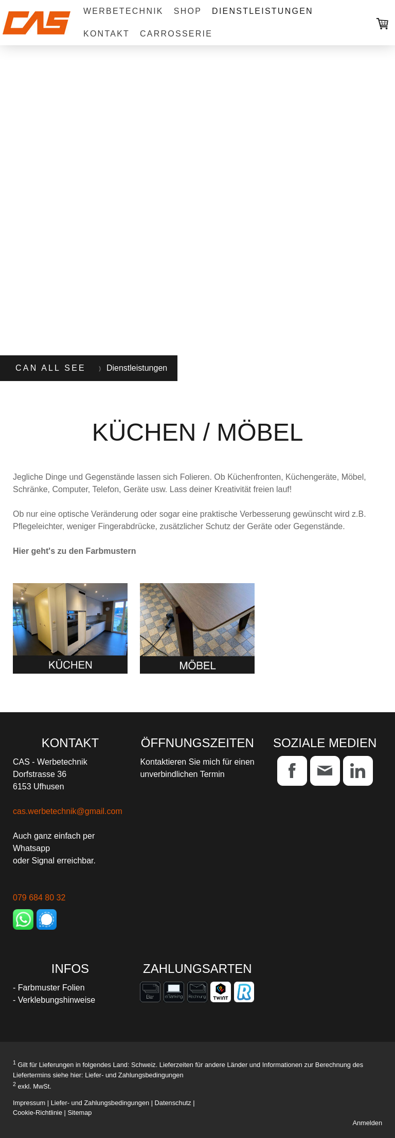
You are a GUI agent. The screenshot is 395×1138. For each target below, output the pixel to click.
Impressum (29, 1103)
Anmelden (367, 1123)
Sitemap (79, 1112)
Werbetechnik (123, 11)
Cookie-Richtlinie (37, 1112)
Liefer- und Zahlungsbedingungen (134, 1075)
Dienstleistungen (262, 11)
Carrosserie (176, 33)
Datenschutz (173, 1103)
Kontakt (106, 33)
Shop (188, 11)
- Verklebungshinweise (54, 1000)
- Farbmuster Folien (49, 987)
